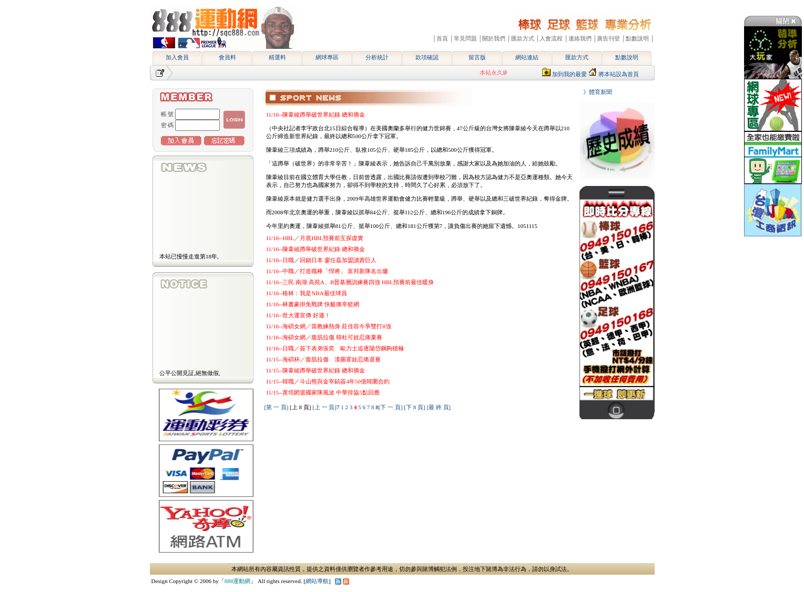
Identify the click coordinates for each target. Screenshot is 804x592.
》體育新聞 (594, 92)
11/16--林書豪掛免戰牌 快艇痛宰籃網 (313, 304)
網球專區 (327, 57)
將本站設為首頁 (618, 74)
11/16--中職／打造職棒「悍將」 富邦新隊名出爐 (327, 271)
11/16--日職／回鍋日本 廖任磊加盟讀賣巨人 (321, 260)
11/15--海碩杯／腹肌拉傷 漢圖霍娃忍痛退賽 (323, 359)
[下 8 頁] (414, 407)
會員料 (227, 57)
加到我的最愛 (569, 74)
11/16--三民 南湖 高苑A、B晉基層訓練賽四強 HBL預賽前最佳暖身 (350, 282)
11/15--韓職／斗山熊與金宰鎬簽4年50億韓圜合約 (328, 381)
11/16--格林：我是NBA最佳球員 (306, 293)
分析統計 (377, 57)
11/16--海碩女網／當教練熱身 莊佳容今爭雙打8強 (328, 326)
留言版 (477, 57)
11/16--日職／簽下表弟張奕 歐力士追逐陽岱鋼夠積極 (335, 348)
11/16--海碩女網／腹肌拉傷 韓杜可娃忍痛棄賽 (324, 337)
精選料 (277, 57)
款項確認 (427, 57)
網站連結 (526, 57)
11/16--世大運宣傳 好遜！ (298, 315)
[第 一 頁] (276, 407)
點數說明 (626, 57)
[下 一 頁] (391, 407)
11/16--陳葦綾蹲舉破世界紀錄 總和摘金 (315, 114)
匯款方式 (576, 57)
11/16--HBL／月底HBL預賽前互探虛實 (315, 238)
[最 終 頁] (438, 407)
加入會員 (177, 57)
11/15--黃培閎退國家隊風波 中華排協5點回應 (323, 392)
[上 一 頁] (324, 407)
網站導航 (317, 581)
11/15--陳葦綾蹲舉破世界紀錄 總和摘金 (315, 370)
